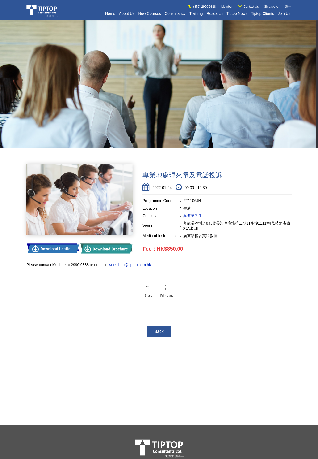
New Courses (149, 14)
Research (215, 14)
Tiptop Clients (262, 14)
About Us (126, 14)
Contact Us (248, 6)
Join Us (284, 14)
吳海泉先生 (192, 216)
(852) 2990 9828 (202, 6)
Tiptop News (236, 14)
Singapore (271, 6)
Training (196, 14)
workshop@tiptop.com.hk (130, 265)
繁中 (288, 6)
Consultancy (175, 14)
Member (227, 6)
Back (159, 331)
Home (110, 14)
